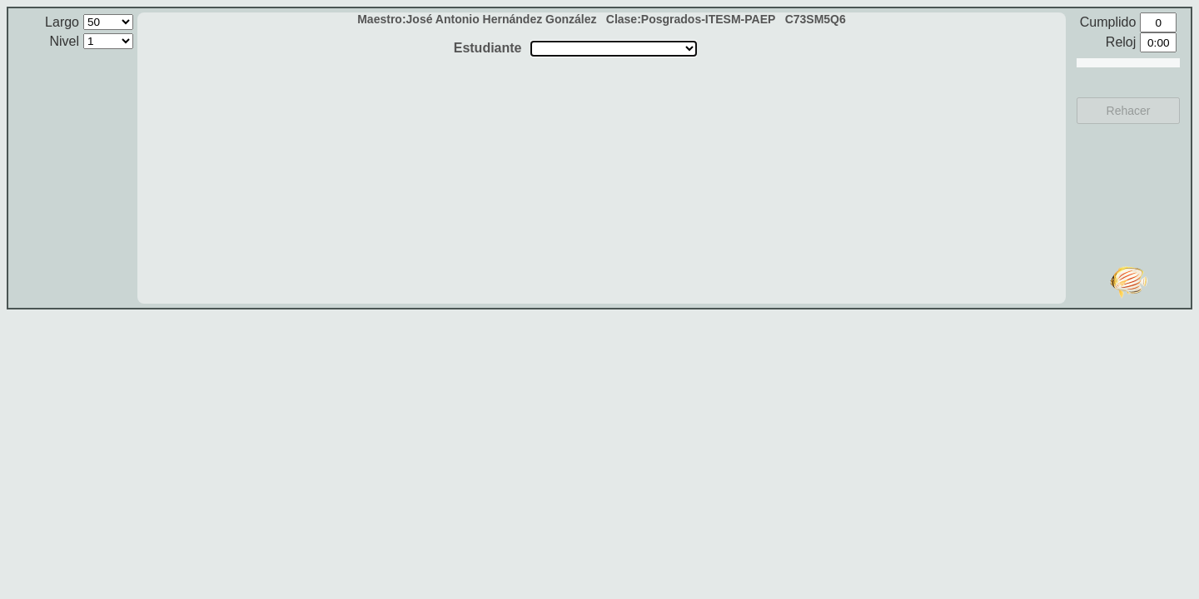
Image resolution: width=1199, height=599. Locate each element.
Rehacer (1129, 110)
